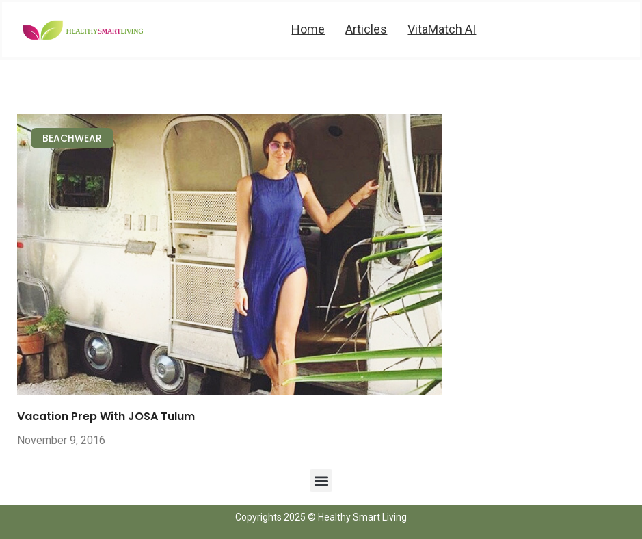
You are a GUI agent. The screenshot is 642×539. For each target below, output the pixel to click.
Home (308, 29)
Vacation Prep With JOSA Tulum (106, 416)
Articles (366, 29)
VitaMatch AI (441, 29)
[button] (321, 480)
